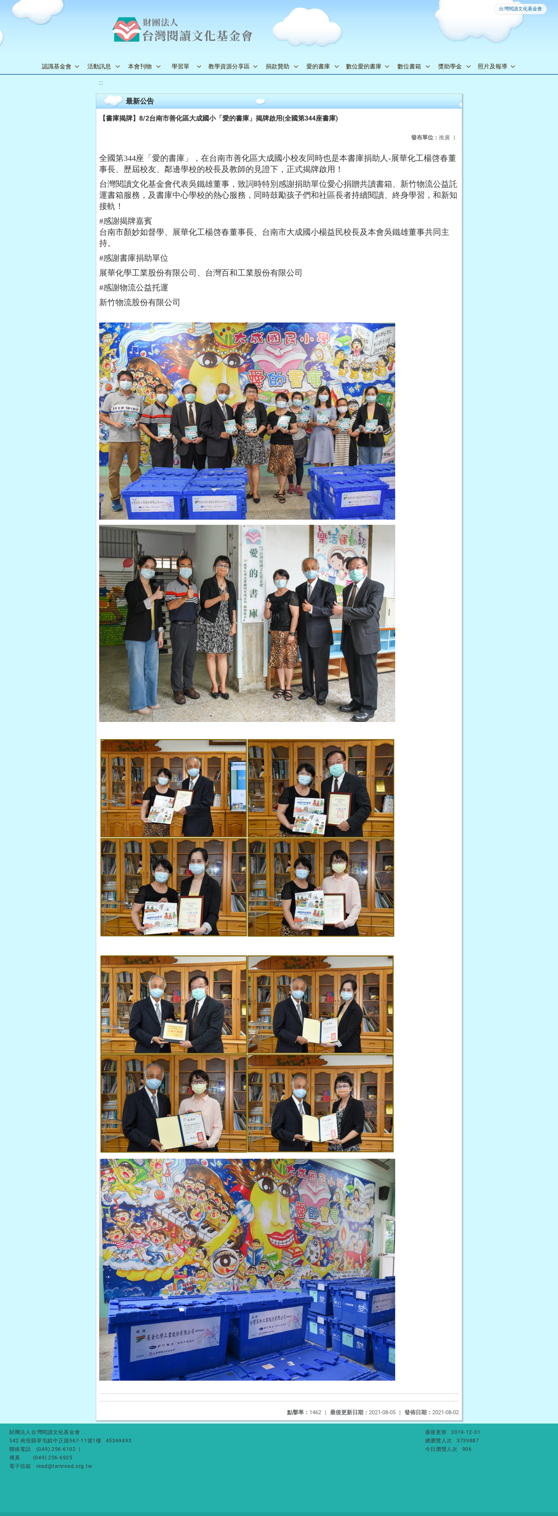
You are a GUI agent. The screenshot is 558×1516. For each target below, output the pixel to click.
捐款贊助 (277, 66)
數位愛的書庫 (363, 66)
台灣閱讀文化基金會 (520, 8)
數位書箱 (409, 66)
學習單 (180, 66)
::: (101, 82)
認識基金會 (56, 66)
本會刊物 (140, 66)
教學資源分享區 (229, 66)
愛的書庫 (318, 66)
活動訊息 (99, 66)
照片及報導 (492, 66)
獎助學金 (450, 66)
